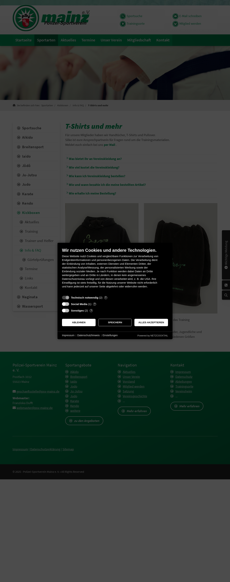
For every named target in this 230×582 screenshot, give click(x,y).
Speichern (115, 322)
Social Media (79, 304)
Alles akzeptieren (151, 322)
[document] (115, 270)
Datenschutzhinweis (88, 335)
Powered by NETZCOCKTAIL (152, 335)
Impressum (68, 335)
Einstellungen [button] (110, 335)
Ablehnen (79, 322)
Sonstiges (77, 310)
